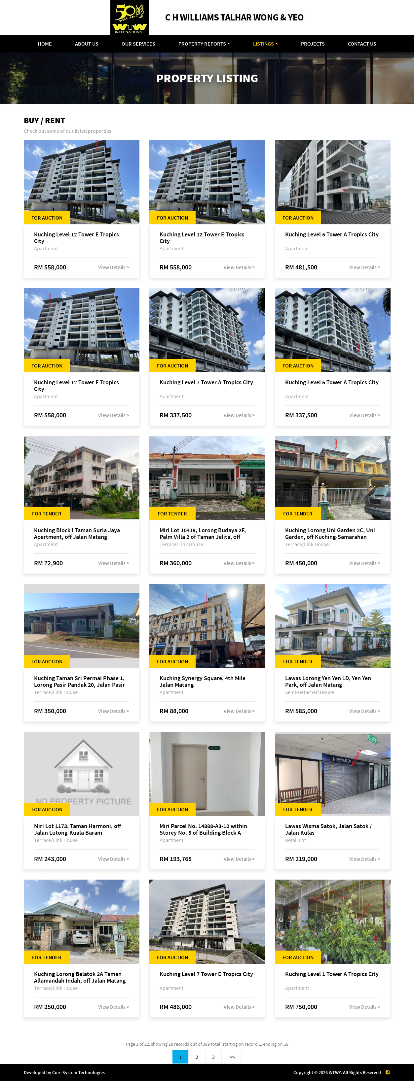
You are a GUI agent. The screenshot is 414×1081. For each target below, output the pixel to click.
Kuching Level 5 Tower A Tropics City (332, 234)
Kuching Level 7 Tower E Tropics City (206, 974)
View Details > (113, 267)
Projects (313, 43)
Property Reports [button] (202, 43)
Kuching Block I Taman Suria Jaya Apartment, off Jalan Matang (77, 533)
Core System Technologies (78, 1072)
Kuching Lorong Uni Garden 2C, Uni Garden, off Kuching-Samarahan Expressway (330, 533)
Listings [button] (263, 43)
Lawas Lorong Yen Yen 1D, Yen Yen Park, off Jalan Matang (328, 681)
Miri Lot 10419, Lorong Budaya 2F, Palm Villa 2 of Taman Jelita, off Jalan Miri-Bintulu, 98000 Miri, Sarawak (203, 533)
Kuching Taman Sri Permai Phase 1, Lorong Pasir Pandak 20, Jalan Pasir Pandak (79, 681)
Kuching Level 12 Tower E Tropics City (76, 237)
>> (232, 1057)
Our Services (138, 43)
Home (45, 43)
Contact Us (362, 43)
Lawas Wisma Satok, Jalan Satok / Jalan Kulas (328, 829)
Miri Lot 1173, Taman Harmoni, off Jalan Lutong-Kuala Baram (77, 829)
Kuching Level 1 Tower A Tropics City (332, 974)
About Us (86, 43)
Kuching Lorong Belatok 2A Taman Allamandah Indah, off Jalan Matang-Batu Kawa (81, 977)
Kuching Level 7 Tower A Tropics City (206, 382)
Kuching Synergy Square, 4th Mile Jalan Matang (202, 681)
